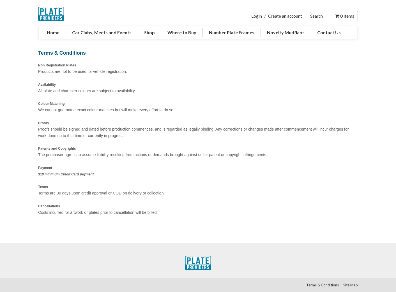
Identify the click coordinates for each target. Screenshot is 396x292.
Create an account (285, 15)
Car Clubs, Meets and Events (102, 32)
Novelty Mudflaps (286, 32)
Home (53, 32)
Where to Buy (181, 32)
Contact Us (329, 32)
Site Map (350, 285)
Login (256, 15)
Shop (149, 32)
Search (316, 15)
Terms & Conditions (322, 285)
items (344, 15)
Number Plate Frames (231, 32)
